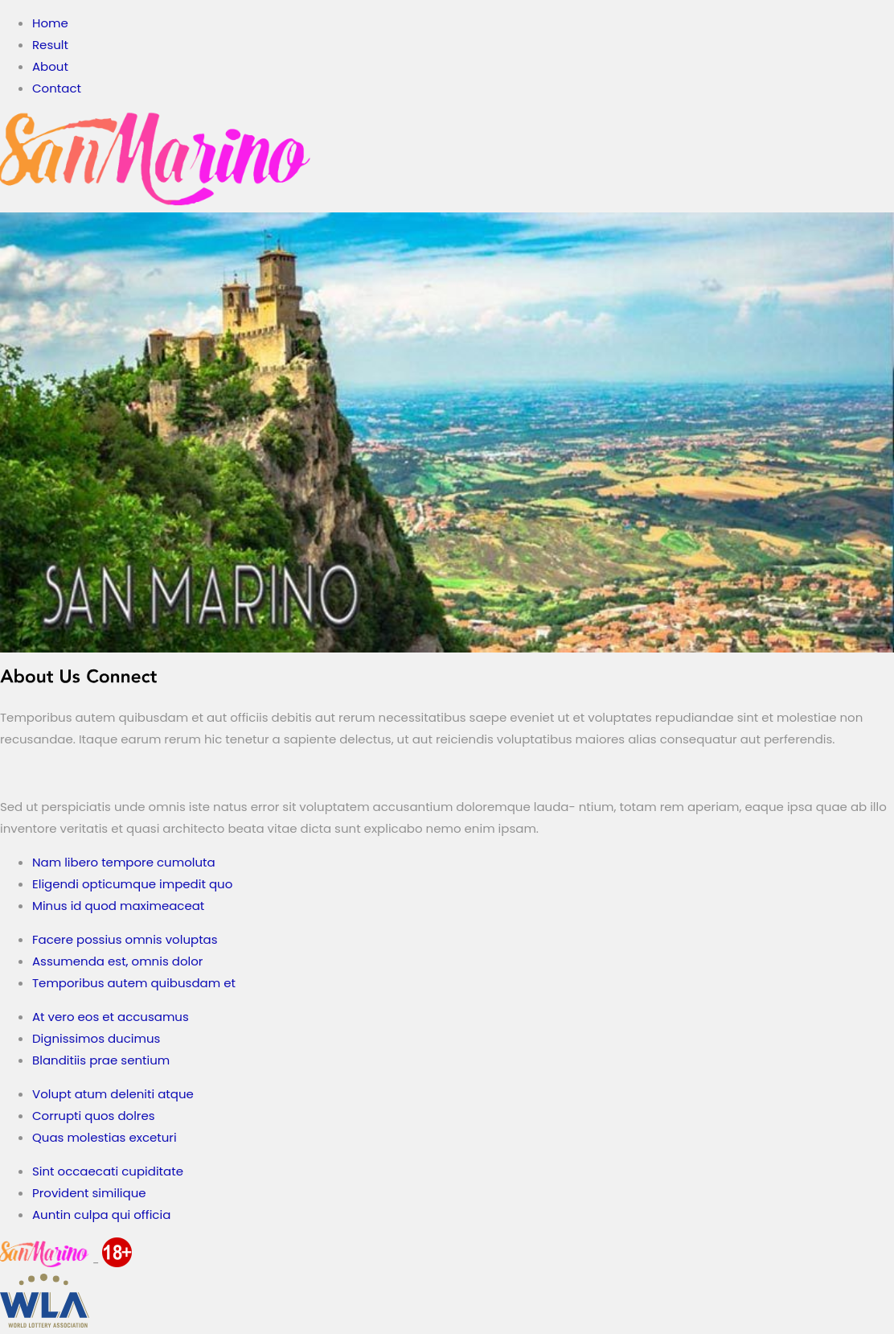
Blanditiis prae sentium (101, 1060)
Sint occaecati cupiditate (107, 1171)
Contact (56, 88)
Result (50, 44)
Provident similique (89, 1192)
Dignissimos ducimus (96, 1038)
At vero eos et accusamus (110, 1016)
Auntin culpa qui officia (101, 1214)
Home (50, 22)
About (50, 66)
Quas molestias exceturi (104, 1137)
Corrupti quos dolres (93, 1115)
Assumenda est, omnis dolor (117, 961)
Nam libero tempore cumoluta (123, 862)
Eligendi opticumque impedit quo (132, 883)
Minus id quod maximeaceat (118, 905)
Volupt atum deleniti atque (113, 1093)
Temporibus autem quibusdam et (134, 982)
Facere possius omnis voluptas (125, 939)
